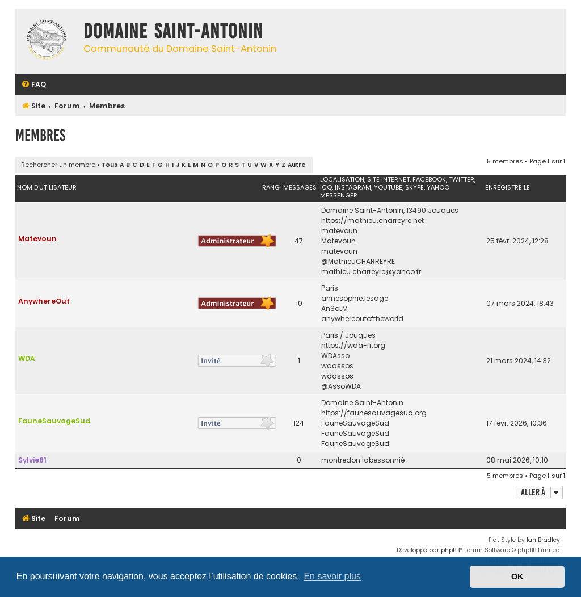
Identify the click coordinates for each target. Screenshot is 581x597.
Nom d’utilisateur (47, 187)
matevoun (339, 231)
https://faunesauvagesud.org (374, 413)
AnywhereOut (44, 301)
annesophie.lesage (354, 298)
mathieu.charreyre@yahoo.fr (371, 271)
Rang (271, 187)
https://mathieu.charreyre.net (372, 220)
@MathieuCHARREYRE (358, 261)
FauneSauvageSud (54, 421)
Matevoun (37, 238)
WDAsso (335, 355)
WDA (26, 358)
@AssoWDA (341, 386)
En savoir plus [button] (332, 576)
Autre (297, 165)
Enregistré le (507, 187)
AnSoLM (334, 308)
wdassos (337, 366)
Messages (300, 187)
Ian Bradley (543, 540)
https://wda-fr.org (353, 345)
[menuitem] (33, 85)
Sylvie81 (32, 460)
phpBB (450, 550)
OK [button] (517, 576)
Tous (109, 165)
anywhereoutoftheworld (362, 318)
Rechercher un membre (58, 164)
